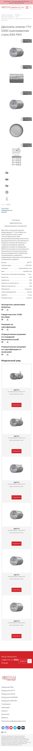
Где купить (5, 714)
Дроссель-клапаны (7, 17)
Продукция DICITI (8, 690)
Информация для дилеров (6, 211)
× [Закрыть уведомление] (30, 2)
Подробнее (16, 405)
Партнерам (5, 707)
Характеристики (16, 223)
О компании (6, 704)
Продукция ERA (7, 687)
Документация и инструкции (16, 226)
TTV (17, 17)
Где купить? (5, 208)
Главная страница (6, 15)
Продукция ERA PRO (9, 701)
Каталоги (4, 718)
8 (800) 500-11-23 (15, 7)
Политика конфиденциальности (13, 721)
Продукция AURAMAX (9, 697)
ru (2, 732)
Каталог (17, 15)
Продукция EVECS (8, 694)
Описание (16, 220)
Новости (4, 711)
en (5, 732)
